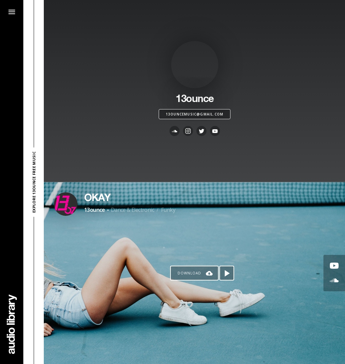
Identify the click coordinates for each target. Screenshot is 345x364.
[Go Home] (12, 324)
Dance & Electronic (132, 209)
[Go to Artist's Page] (65, 204)
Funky (168, 209)
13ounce (94, 209)
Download (189, 273)
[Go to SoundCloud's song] (334, 280)
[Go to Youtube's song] (334, 265)
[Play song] (226, 273)
